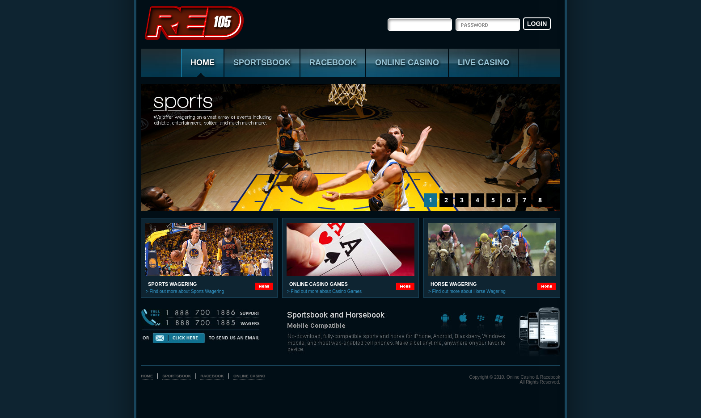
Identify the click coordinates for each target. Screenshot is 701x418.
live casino (483, 62)
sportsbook (262, 62)
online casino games (318, 284)
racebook (332, 62)
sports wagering (172, 284)
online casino (407, 62)
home (147, 376)
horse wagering (454, 284)
